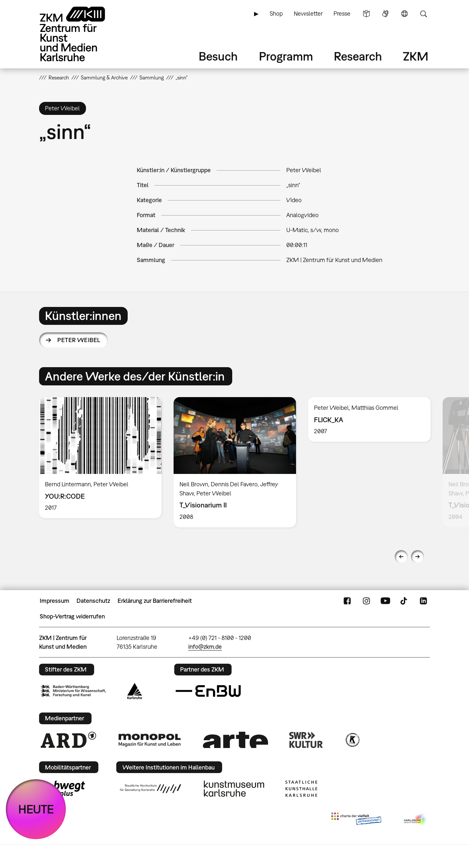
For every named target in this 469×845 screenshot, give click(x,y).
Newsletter (308, 13)
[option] (100, 457)
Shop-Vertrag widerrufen (72, 616)
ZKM (415, 56)
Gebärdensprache (385, 13)
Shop (276, 13)
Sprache (404, 13)
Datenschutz (93, 600)
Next (417, 556)
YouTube (385, 601)
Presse (342, 13)
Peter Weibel (78, 340)
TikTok (404, 601)
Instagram (366, 601)
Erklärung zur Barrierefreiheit (155, 600)
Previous (401, 556)
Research (358, 56)
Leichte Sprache (366, 13)
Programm (286, 56)
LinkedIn (423, 601)
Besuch (218, 56)
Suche (423, 13)
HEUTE (36, 809)
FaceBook (347, 601)
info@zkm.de (205, 646)
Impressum (54, 600)
